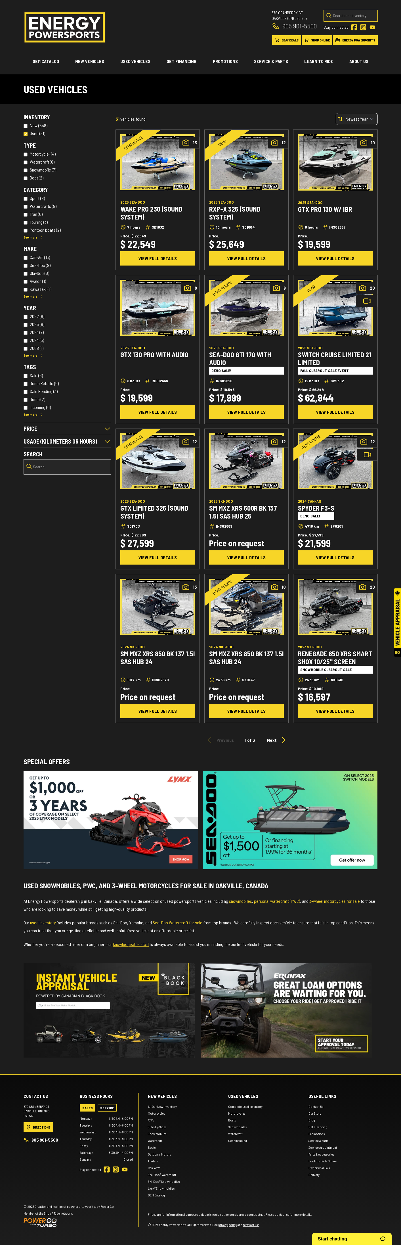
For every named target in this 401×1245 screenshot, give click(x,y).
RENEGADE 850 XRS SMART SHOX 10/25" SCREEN (335, 658)
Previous (220, 740)
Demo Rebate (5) (44, 383)
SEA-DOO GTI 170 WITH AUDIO (240, 359)
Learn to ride (318, 61)
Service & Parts (271, 61)
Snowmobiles (157, 1134)
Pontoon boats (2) (45, 230)
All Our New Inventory (162, 1106)
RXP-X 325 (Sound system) (235, 213)
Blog (311, 1120)
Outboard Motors (159, 1154)
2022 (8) (37, 316)
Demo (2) (37, 399)
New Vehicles (89, 61)
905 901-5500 (294, 26)
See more (33, 237)
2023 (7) (37, 332)
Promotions (225, 61)
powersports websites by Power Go (90, 1206)
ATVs (151, 1120)
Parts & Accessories (321, 1154)
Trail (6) (36, 214)
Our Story (314, 1113)
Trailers (153, 1161)
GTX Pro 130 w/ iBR (325, 209)
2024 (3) (37, 340)
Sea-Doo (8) (40, 265)
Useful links (322, 1096)
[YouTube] (372, 27)
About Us (358, 61)
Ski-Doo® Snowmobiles (164, 1181)
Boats (152, 1147)
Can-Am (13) (40, 257)
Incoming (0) (40, 407)
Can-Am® (154, 1168)
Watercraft (155, 1140)
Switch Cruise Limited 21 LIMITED (334, 359)
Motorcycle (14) (43, 153)
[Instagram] (363, 27)
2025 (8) (37, 324)
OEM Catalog (46, 61)
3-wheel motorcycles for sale (334, 901)
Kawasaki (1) (40, 289)
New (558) (38, 125)
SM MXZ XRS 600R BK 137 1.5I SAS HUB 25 (243, 512)
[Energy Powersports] (65, 27)
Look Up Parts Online (322, 1161)
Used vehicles (135, 61)
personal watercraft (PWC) (277, 901)
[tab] (87, 1108)
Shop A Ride (52, 1213)
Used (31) (37, 133)
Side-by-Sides (157, 1127)
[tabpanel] (106, 1139)
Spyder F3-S (316, 508)
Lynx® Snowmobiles (161, 1188)
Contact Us (315, 1106)
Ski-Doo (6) (39, 273)
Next (277, 740)
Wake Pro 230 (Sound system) (151, 213)
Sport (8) (37, 198)
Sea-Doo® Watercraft (162, 1175)
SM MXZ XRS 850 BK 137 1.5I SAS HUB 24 (157, 658)
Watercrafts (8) (43, 206)
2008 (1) (36, 348)
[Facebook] (354, 27)
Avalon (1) (38, 281)
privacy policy (227, 1225)
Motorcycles (156, 1113)
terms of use (251, 1225)
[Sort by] (357, 119)
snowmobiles (240, 901)
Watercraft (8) (42, 161)
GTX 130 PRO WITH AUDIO (154, 355)
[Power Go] (69, 1222)
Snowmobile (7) (43, 169)
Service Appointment (322, 1147)
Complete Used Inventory (245, 1106)
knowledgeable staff (131, 944)
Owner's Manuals (319, 1168)
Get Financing (181, 61)
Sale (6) (36, 375)
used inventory (43, 922)
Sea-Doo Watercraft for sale (177, 922)
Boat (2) (36, 177)
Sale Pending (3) (44, 391)
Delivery (314, 1175)
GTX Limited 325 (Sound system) (154, 512)
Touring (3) (39, 222)
